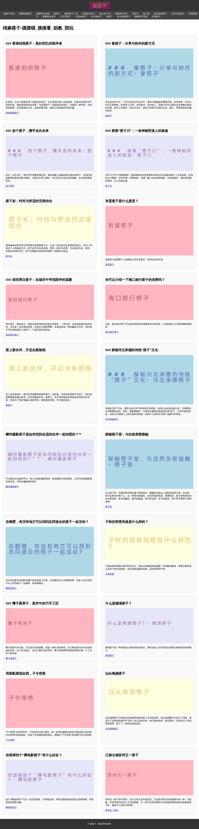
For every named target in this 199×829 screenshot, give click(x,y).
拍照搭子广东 (71, 13)
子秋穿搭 (109, 574)
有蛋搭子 (109, 264)
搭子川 (108, 186)
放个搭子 (10, 186)
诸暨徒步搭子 (49, 16)
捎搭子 (109, 16)
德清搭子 (109, 655)
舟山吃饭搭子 (123, 16)
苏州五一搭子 (112, 810)
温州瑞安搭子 (160, 13)
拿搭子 (108, 116)
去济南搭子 (96, 16)
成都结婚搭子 (25, 13)
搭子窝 (146, 13)
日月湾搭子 (65, 16)
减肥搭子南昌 (43, 13)
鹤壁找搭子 (11, 588)
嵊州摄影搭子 (12, 486)
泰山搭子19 (105, 13)
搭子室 (108, 506)
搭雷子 (135, 13)
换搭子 (9, 405)
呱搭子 (57, 13)
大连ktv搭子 (81, 16)
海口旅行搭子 (112, 332)
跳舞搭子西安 (141, 16)
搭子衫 (9, 256)
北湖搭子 (156, 16)
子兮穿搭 (10, 740)
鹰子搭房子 (11, 658)
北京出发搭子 (177, 13)
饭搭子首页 (9, 13)
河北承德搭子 (112, 419)
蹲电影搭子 (11, 807)
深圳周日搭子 (12, 335)
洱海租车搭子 (88, 13)
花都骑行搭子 (121, 13)
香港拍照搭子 (12, 113)
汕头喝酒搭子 (112, 729)
